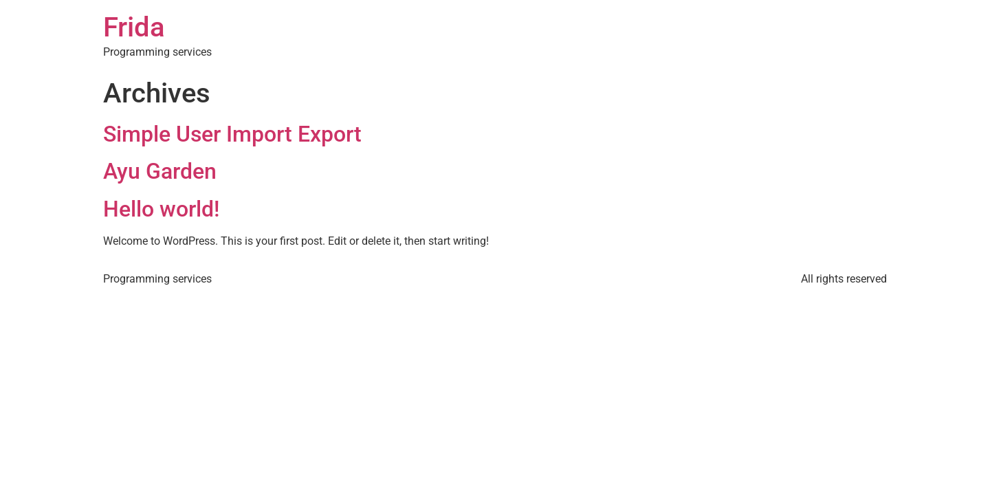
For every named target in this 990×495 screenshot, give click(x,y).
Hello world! (161, 209)
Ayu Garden (160, 171)
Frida (134, 27)
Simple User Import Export (232, 134)
